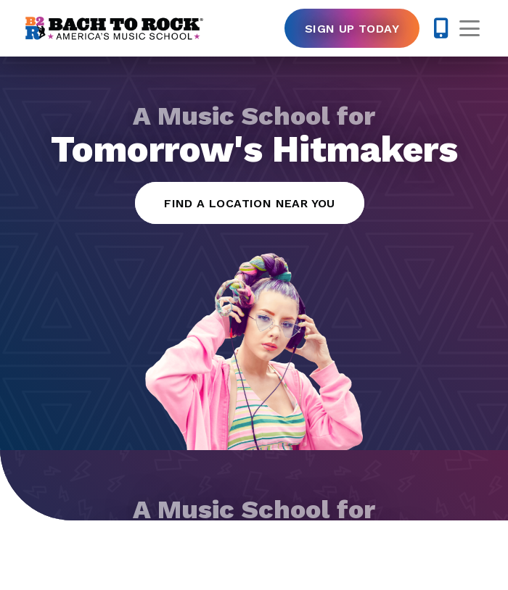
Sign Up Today (352, 29)
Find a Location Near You (249, 203)
